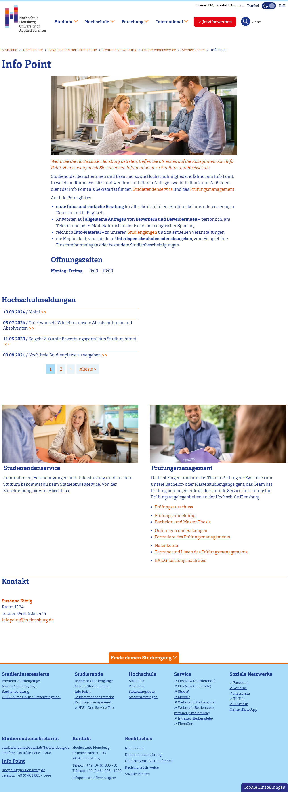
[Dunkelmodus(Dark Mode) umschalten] (269, 5)
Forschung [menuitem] (132, 19)
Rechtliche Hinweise (142, 767)
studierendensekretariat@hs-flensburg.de (35, 747)
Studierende (89, 674)
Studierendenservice (159, 49)
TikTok (238, 698)
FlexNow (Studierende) (196, 680)
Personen (136, 686)
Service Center (193, 49)
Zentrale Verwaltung (119, 49)
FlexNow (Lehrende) (194, 686)
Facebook (241, 682)
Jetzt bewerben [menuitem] (217, 22)
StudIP (183, 691)
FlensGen (185, 723)
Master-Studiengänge (19, 686)
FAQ (211, 5)
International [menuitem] (169, 19)
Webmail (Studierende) (197, 702)
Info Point (82, 691)
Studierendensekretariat (94, 697)
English (237, 5)
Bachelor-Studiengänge (21, 680)
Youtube (240, 688)
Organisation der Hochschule (73, 49)
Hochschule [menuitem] (97, 19)
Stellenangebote (142, 691)
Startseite (9, 49)
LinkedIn (240, 704)
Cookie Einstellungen (264, 787)
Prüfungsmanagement (212, 189)
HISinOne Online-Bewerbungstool (33, 697)
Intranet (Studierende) (192, 713)
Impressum (134, 748)
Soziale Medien (137, 773)
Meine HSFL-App (243, 709)
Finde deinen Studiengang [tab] (144, 657)
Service (182, 674)
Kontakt (222, 5)
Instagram (241, 693)
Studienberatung (15, 691)
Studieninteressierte (25, 674)
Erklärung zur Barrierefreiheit (149, 760)
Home (201, 5)
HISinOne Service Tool (96, 707)
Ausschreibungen (143, 697)
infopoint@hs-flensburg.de (28, 620)
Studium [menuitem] (63, 19)
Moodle (184, 697)
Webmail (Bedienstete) (196, 707)
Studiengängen (142, 232)
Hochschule (33, 49)
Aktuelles (136, 680)
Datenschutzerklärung (143, 754)
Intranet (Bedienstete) (195, 718)
